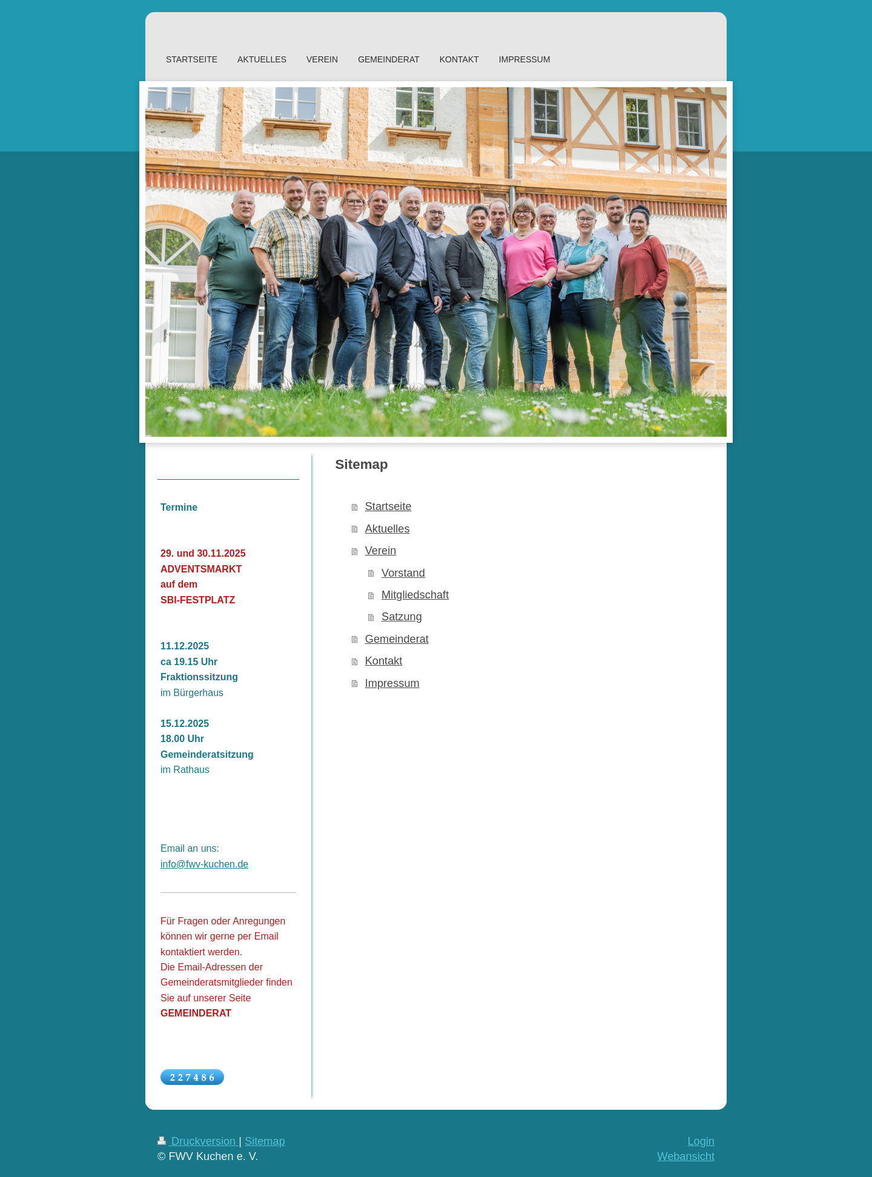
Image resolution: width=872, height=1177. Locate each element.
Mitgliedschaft (415, 595)
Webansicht (686, 1156)
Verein (381, 551)
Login (701, 1141)
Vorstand (403, 573)
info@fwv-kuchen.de (204, 864)
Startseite (388, 506)
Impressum (392, 683)
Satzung (402, 617)
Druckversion (198, 1141)
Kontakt (384, 661)
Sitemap (265, 1141)
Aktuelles (387, 529)
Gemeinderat (397, 639)
